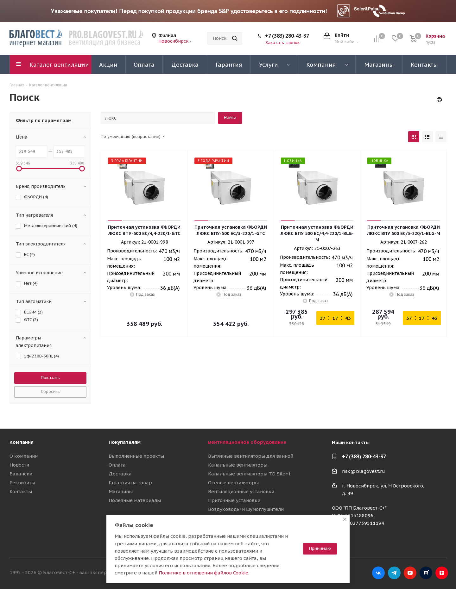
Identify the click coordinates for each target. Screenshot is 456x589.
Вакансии (21, 474)
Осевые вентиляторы (233, 483)
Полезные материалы (135, 500)
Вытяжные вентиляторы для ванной (250, 456)
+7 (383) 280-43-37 (287, 36)
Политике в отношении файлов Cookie (203, 573)
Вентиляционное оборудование (247, 442)
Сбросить (50, 391)
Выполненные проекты (136, 456)
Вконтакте (378, 573)
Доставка (120, 474)
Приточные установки (234, 500)
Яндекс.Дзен (441, 573)
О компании (24, 456)
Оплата (117, 465)
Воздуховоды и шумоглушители (246, 509)
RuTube (426, 573)
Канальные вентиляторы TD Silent (249, 474)
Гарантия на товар (130, 483)
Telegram (394, 573)
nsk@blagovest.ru (363, 471)
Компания (22, 442)
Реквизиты (22, 483)
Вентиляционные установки (241, 491)
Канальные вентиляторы (237, 465)
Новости (19, 465)
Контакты (21, 491)
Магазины (121, 491)
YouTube (410, 573)
